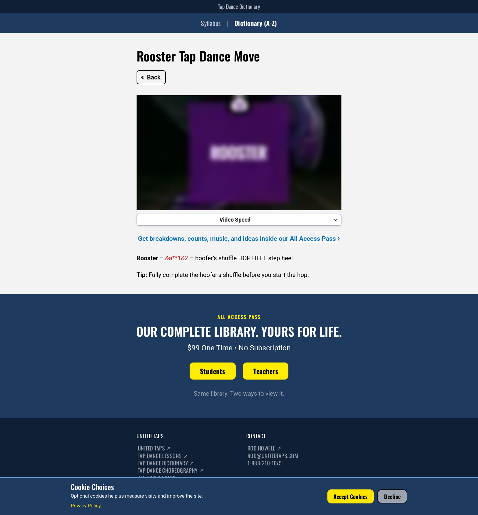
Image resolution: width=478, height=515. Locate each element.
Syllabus (211, 23)
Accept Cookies (351, 496)
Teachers (265, 371)
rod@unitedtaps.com (273, 455)
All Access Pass (315, 238)
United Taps (154, 448)
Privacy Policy (86, 506)
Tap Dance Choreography (171, 470)
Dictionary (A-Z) (255, 23)
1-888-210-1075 (265, 463)
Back (150, 77)
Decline (392, 496)
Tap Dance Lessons (163, 455)
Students (212, 371)
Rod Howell (264, 448)
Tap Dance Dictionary (239, 6)
